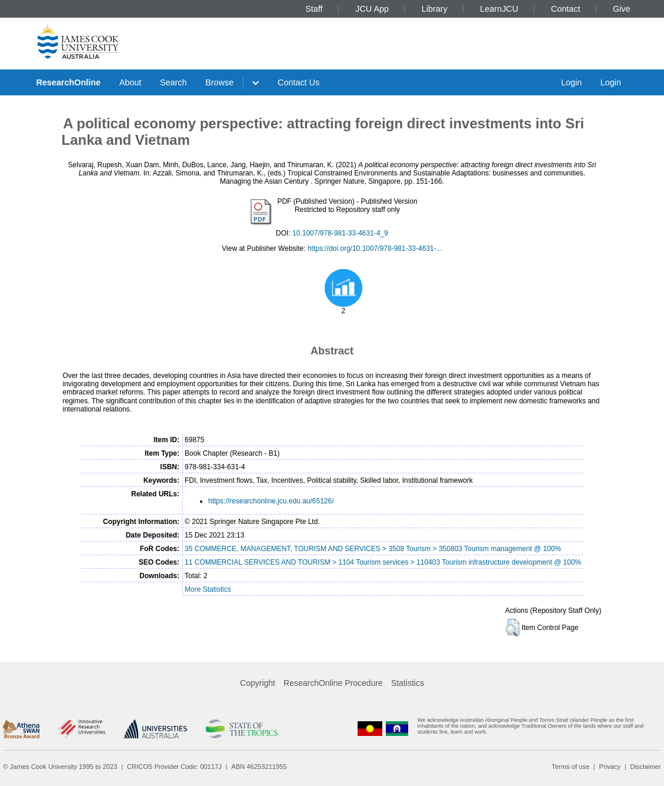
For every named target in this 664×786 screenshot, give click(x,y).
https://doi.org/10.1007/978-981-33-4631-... (375, 248)
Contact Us (298, 82)
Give (621, 9)
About (130, 82)
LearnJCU (499, 9)
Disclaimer (645, 766)
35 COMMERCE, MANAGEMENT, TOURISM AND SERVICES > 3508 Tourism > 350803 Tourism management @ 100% (373, 549)
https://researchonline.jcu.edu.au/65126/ (270, 501)
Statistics (407, 683)
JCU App (372, 9)
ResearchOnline (68, 82)
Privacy (609, 766)
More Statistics (208, 589)
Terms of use (570, 766)
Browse (219, 82)
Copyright (257, 683)
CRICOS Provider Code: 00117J (174, 766)
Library (435, 9)
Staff (313, 9)
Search (173, 82)
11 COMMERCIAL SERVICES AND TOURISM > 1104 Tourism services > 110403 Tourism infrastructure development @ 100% (383, 562)
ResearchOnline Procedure (333, 683)
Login (571, 82)
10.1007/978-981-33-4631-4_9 (340, 233)
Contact (565, 9)
